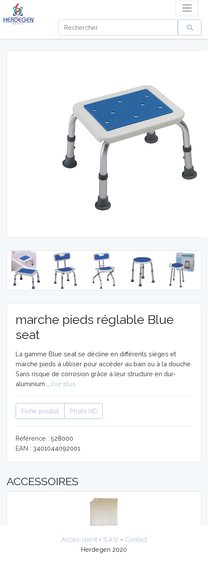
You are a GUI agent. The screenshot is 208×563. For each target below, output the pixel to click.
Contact (136, 539)
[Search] (118, 27)
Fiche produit (40, 411)
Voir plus (63, 383)
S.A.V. (111, 539)
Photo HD (83, 411)
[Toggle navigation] (187, 8)
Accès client (79, 539)
